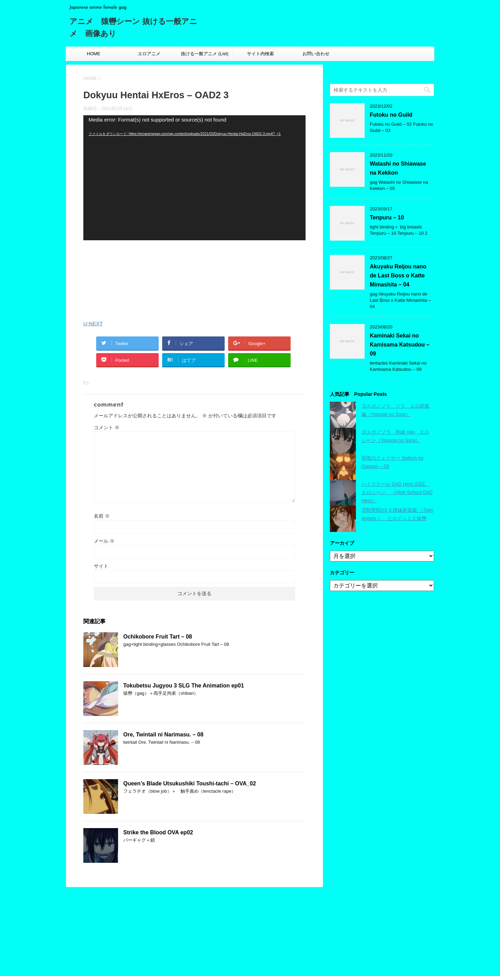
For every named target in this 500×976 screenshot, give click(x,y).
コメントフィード (242, 938)
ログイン (233, 926)
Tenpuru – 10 (387, 217)
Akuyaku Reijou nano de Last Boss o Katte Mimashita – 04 (398, 275)
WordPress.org (238, 945)
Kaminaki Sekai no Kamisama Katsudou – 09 (400, 345)
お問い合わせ (316, 53)
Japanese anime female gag (92, 940)
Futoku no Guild (391, 115)
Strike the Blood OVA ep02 (158, 832)
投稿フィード (237, 932)
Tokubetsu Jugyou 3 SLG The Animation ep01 (183, 686)
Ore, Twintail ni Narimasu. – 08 (163, 734)
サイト (101, 566)
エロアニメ (149, 53)
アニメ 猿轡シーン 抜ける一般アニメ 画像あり (128, 928)
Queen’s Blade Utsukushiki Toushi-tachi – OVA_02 (189, 783)
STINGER (344, 962)
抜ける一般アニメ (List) (204, 53)
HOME (93, 53)
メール (104, 541)
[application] (194, 177)
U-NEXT (93, 323)
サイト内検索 (260, 53)
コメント (106, 427)
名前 (102, 516)
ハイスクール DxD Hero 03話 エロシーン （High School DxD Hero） (397, 492)
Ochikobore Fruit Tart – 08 (157, 637)
